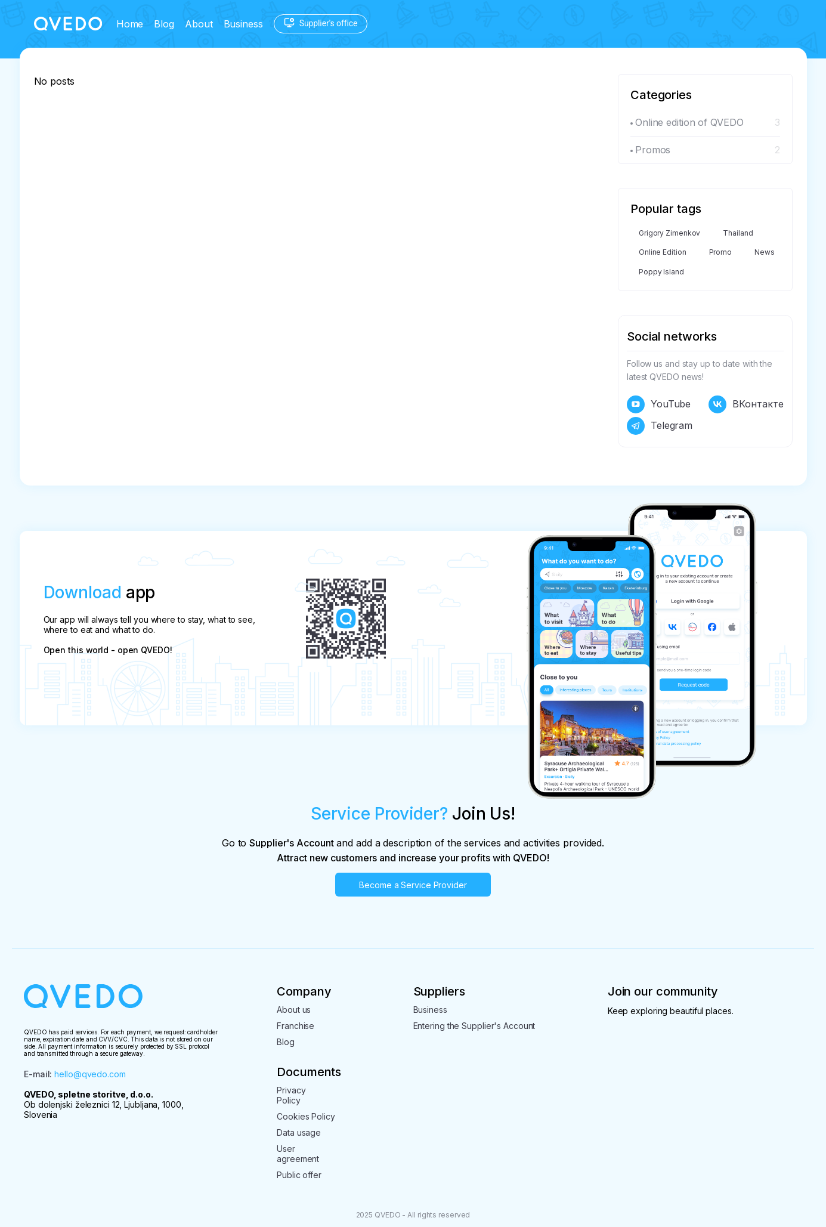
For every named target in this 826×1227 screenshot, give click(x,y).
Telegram (671, 425)
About (199, 24)
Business (243, 24)
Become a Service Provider (413, 885)
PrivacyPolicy (291, 1095)
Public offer (299, 1175)
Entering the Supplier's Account (474, 1026)
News (764, 252)
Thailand (738, 232)
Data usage (299, 1132)
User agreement (298, 1153)
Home (130, 24)
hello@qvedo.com (90, 1074)
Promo (720, 252)
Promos (652, 150)
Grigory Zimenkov (669, 232)
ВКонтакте (757, 404)
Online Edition (662, 252)
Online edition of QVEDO (689, 122)
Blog (164, 24)
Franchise (295, 1026)
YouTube (671, 404)
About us (294, 1010)
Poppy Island (661, 271)
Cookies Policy (306, 1116)
